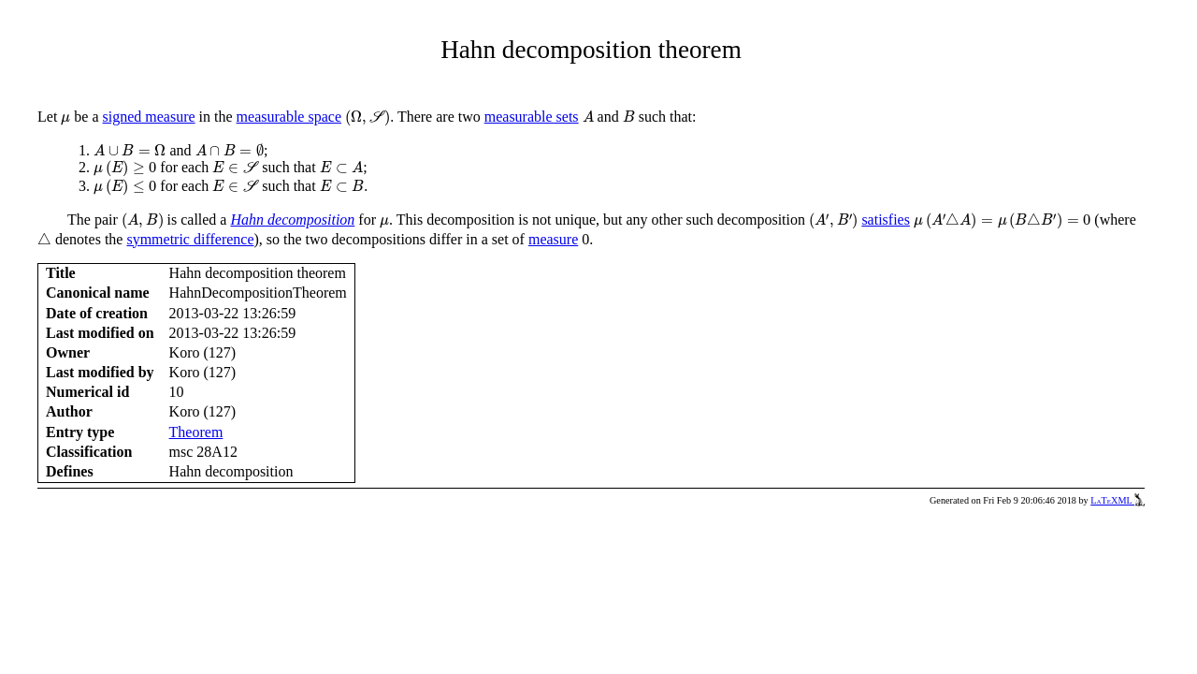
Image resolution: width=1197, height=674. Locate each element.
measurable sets (531, 117)
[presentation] (65, 119)
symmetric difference (189, 239)
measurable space (289, 117)
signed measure (149, 117)
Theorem (196, 432)
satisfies (885, 219)
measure (553, 239)
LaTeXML (1117, 500)
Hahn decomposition (292, 219)
